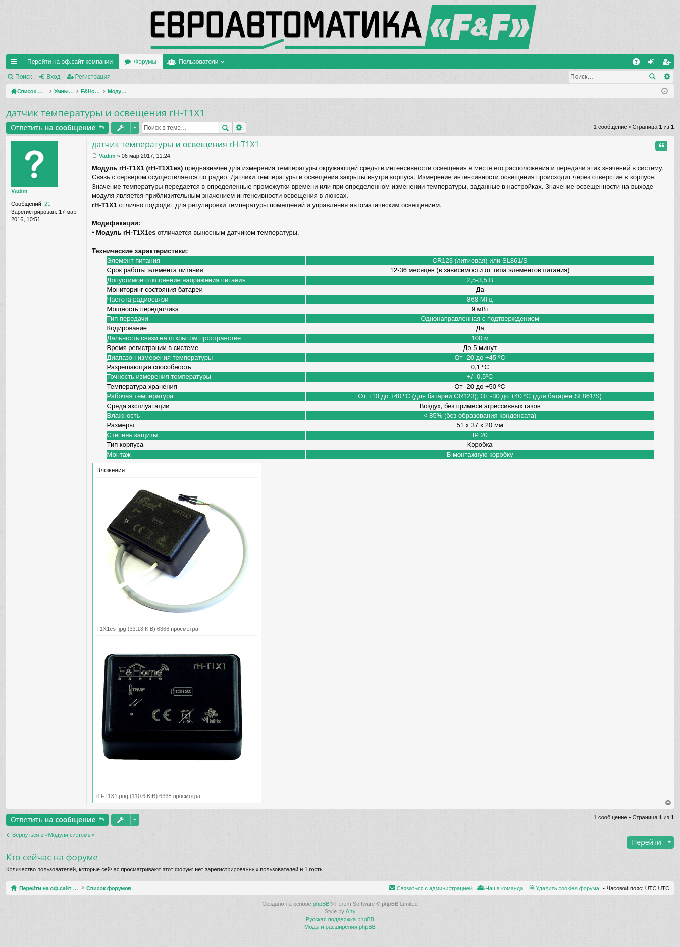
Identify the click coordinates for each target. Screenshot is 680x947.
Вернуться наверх (668, 803)
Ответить (53, 127)
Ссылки (15, 63)
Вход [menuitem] (653, 63)
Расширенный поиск (666, 77)
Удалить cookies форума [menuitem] (567, 888)
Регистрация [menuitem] (668, 63)
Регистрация (93, 76)
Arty (351, 911)
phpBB (321, 904)
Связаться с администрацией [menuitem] (435, 888)
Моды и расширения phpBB (340, 927)
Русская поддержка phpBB (340, 919)
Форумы (145, 61)
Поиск (23, 76)
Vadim (19, 191)
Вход (53, 76)
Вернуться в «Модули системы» (53, 835)
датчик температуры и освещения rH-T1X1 (105, 112)
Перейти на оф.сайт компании (70, 61)
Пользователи (198, 61)
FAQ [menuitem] (639, 63)
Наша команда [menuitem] (504, 888)
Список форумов (132, 888)
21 (47, 204)
